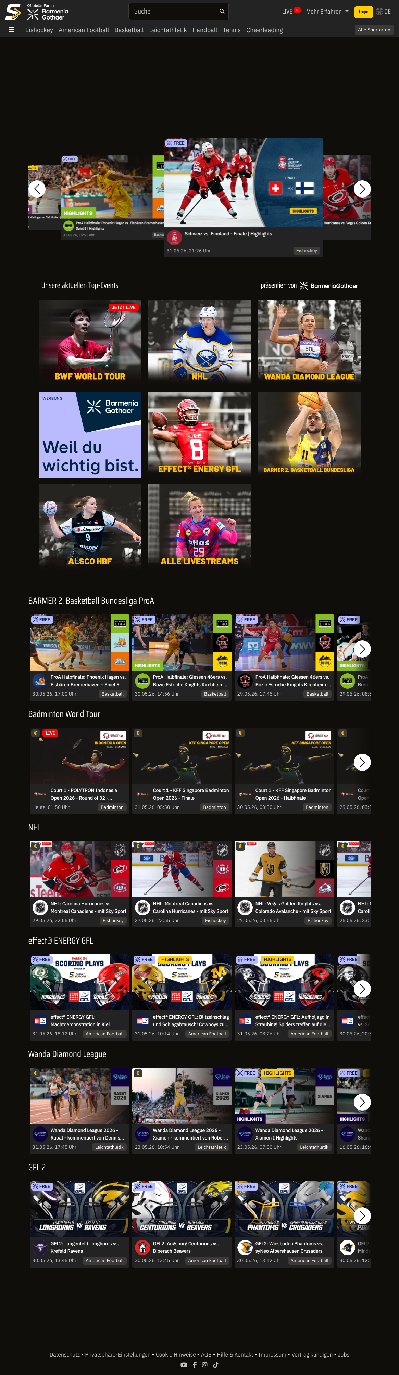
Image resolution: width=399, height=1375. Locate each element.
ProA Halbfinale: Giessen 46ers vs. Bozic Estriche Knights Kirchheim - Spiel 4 (292, 681)
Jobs (344, 1354)
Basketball (129, 30)
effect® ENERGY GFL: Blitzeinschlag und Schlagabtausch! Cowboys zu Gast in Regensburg (191, 1021)
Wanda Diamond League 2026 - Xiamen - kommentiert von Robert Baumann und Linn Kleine (189, 1134)
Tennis (232, 30)
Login (364, 12)
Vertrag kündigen (312, 1354)
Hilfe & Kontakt (235, 1354)
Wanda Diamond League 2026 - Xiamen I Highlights (289, 1134)
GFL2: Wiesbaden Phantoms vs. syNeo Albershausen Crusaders (289, 1247)
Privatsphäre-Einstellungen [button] (118, 1354)
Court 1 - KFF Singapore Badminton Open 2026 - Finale (191, 794)
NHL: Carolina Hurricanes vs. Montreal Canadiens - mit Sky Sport (88, 907)
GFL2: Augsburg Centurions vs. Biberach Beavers (186, 1247)
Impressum (273, 1354)
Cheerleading (264, 30)
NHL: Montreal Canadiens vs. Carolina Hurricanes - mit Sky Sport (190, 907)
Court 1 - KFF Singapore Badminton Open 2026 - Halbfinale (293, 794)
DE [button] (383, 11)
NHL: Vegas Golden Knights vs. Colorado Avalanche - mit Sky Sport (293, 907)
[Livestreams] (199, 527)
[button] (37, 189)
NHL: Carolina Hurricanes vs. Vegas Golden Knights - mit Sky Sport (347, 225)
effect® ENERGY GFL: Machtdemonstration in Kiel (80, 1021)
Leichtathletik (168, 30)
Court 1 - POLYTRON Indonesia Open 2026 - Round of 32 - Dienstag (84, 794)
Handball (204, 30)
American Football (84, 30)
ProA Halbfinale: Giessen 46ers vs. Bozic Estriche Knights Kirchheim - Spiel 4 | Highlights (190, 681)
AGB (207, 1354)
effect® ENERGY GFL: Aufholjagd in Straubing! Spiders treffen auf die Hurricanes (292, 1021)
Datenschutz (65, 1354)
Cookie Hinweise (176, 1354)
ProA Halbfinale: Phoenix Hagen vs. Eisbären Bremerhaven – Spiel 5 (88, 681)
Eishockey (39, 30)
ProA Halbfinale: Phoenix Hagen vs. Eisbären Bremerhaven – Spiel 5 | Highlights (121, 225)
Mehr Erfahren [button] (324, 11)
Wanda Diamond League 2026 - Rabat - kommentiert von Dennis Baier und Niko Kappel (85, 1134)
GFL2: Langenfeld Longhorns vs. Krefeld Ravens (85, 1247)
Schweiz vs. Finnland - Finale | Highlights (228, 234)
